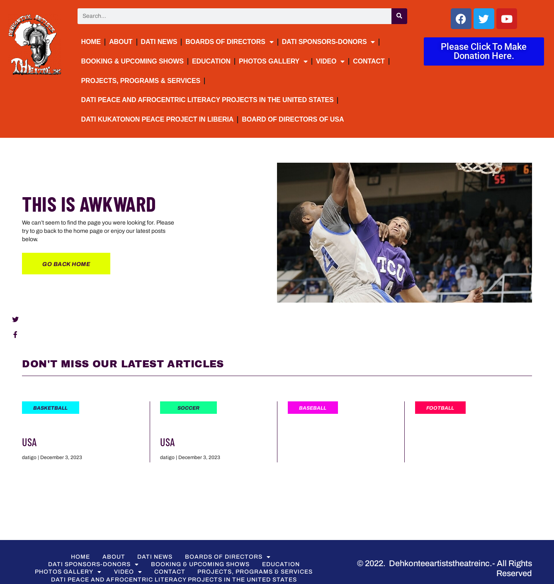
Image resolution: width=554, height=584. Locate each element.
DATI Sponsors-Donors (328, 41)
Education (211, 61)
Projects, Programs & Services (141, 80)
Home (91, 41)
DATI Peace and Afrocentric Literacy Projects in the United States (207, 99)
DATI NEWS (159, 41)
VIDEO (330, 61)
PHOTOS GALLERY (273, 61)
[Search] (399, 16)
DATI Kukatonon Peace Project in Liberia (157, 119)
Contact (368, 61)
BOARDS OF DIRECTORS (229, 41)
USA (29, 441)
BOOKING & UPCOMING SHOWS (132, 61)
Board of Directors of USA (293, 119)
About (120, 41)
